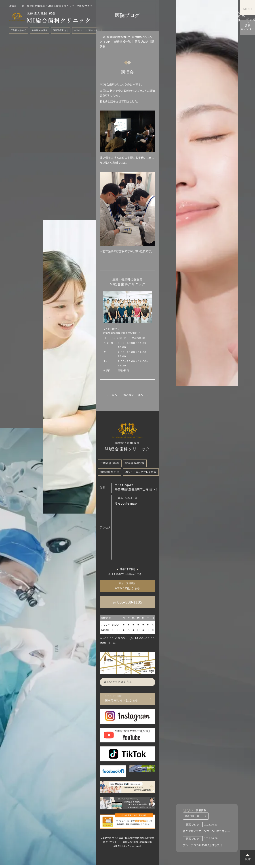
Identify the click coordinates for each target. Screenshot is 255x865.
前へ (112, 395)
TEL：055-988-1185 (117, 338)
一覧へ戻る (128, 395)
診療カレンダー (247, 136)
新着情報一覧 (196, 816)
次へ (143, 395)
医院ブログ (141, 41)
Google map (126, 503)
